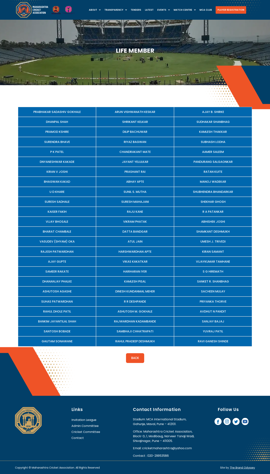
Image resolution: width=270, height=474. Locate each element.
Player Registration (231, 9)
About (95, 9)
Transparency (115, 9)
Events (163, 9)
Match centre (185, 9)
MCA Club (206, 9)
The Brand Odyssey (242, 467)
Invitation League (83, 420)
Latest (149, 9)
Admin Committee (85, 426)
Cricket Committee (85, 432)
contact (77, 438)
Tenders (136, 9)
